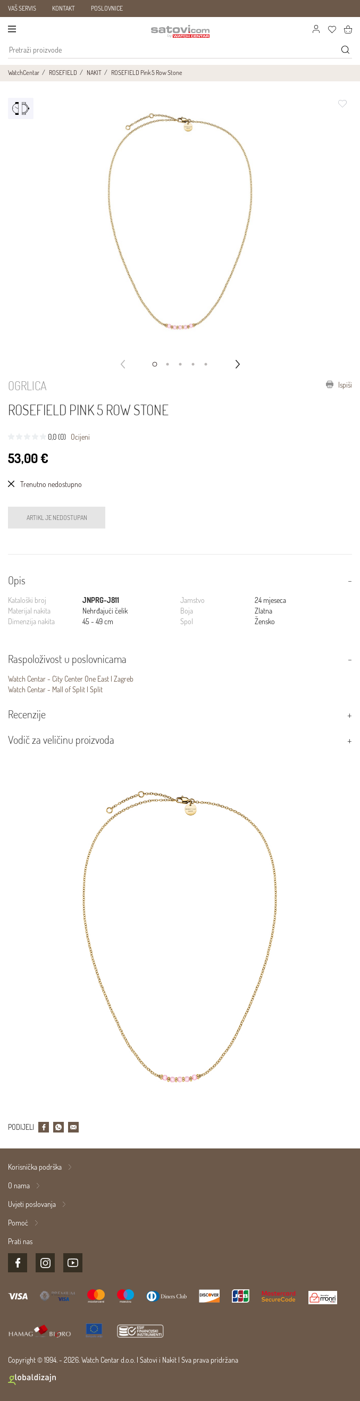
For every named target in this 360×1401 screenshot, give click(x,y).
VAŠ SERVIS (22, 8)
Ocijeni (80, 436)
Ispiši (339, 384)
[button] (154, 364)
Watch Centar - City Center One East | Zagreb (70, 678)
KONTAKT (63, 8)
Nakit (169, 1359)
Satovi (148, 1359)
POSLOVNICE (107, 8)
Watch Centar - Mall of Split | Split (55, 689)
